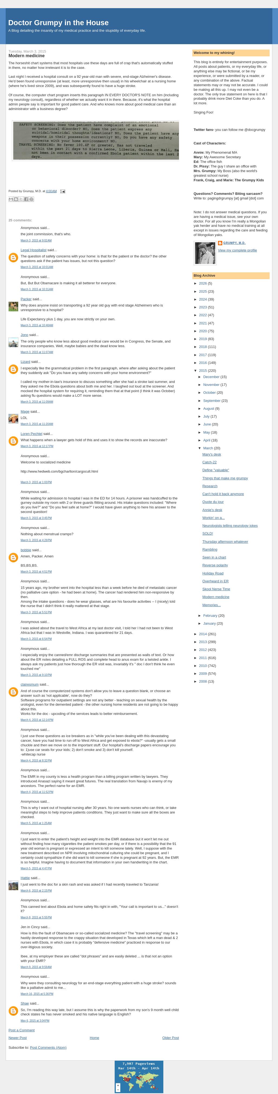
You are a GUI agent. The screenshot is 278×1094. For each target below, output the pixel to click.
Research (209, 486)
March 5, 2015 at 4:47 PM (36, 868)
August (209, 408)
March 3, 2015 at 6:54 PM (36, 638)
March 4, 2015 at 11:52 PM (37, 791)
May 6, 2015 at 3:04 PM (35, 1020)
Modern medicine (26, 55)
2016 (203, 363)
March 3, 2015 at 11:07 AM (37, 352)
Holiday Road (212, 573)
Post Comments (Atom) (48, 1047)
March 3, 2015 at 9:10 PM (36, 674)
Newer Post (17, 1038)
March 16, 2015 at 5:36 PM (37, 993)
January (210, 623)
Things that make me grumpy (225, 478)
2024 (203, 299)
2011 (203, 658)
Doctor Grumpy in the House (58, 22)
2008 (203, 681)
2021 (203, 323)
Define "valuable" (215, 470)
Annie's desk (212, 510)
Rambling (209, 549)
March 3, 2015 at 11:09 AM (37, 401)
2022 (203, 315)
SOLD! (207, 533)
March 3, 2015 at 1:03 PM (36, 482)
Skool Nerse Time (216, 589)
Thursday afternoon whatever (225, 542)
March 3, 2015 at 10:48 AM (37, 325)
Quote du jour (213, 502)
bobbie (26, 550)
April (207, 440)
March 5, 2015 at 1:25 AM (36, 823)
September (212, 401)
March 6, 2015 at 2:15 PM (36, 890)
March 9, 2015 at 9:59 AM (36, 967)
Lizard (25, 362)
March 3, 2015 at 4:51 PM (36, 571)
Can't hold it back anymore (223, 494)
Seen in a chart (214, 557)
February (211, 616)
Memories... (211, 605)
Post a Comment (21, 1030)
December (212, 377)
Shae (25, 1003)
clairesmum (29, 684)
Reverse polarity (215, 565)
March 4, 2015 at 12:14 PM (37, 719)
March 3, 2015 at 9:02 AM (36, 240)
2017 (203, 355)
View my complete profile (237, 250)
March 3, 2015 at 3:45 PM (36, 518)
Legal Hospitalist (33, 250)
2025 (203, 291)
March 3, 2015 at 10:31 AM (37, 289)
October (210, 393)
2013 (203, 642)
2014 (203, 634)
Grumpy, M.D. (234, 242)
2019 (203, 339)
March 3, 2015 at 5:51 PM (36, 612)
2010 (203, 666)
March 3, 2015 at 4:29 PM (36, 540)
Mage (25, 411)
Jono (24, 335)
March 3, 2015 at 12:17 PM (37, 446)
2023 (203, 307)
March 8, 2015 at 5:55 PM (36, 917)
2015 (203, 371)
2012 (203, 650)
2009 (203, 674)
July (207, 416)
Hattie (25, 878)
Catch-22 (209, 462)
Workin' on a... (213, 518)
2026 (203, 283)
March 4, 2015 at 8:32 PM (36, 760)
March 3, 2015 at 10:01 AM (37, 267)
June (207, 424)
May (207, 432)
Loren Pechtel (31, 434)
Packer (26, 299)
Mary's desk (211, 454)
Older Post (170, 1038)
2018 (203, 347)
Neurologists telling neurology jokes (230, 526)
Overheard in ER (215, 581)
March (208, 448)
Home (94, 1038)
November (212, 385)
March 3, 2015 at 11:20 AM (37, 423)
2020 (203, 331)
